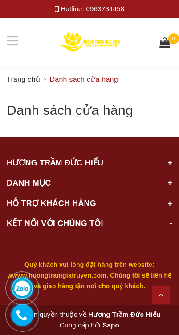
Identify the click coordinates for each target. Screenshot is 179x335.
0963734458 (105, 8)
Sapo (110, 325)
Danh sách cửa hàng (70, 110)
